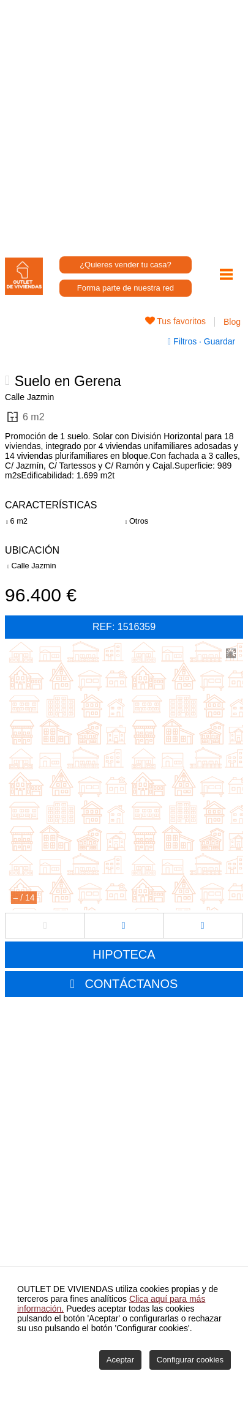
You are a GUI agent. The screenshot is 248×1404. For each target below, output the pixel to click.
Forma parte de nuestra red (125, 287)
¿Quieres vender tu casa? (125, 264)
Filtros (183, 341)
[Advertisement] (124, 124)
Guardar (218, 341)
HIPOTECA (123, 954)
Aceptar (120, 1359)
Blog (232, 322)
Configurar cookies (190, 1359)
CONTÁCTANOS (131, 983)
